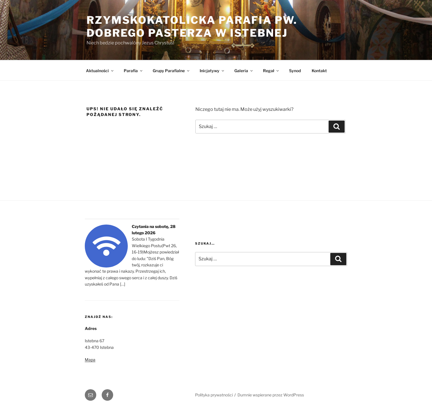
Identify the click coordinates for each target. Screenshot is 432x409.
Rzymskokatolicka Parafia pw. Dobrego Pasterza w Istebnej (192, 26)
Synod (295, 70)
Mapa (90, 359)
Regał (271, 70)
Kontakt (319, 70)
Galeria (244, 70)
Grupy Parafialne (171, 70)
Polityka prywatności (214, 394)
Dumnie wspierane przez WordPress (270, 394)
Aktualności (100, 70)
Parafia (133, 70)
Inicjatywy (212, 70)
